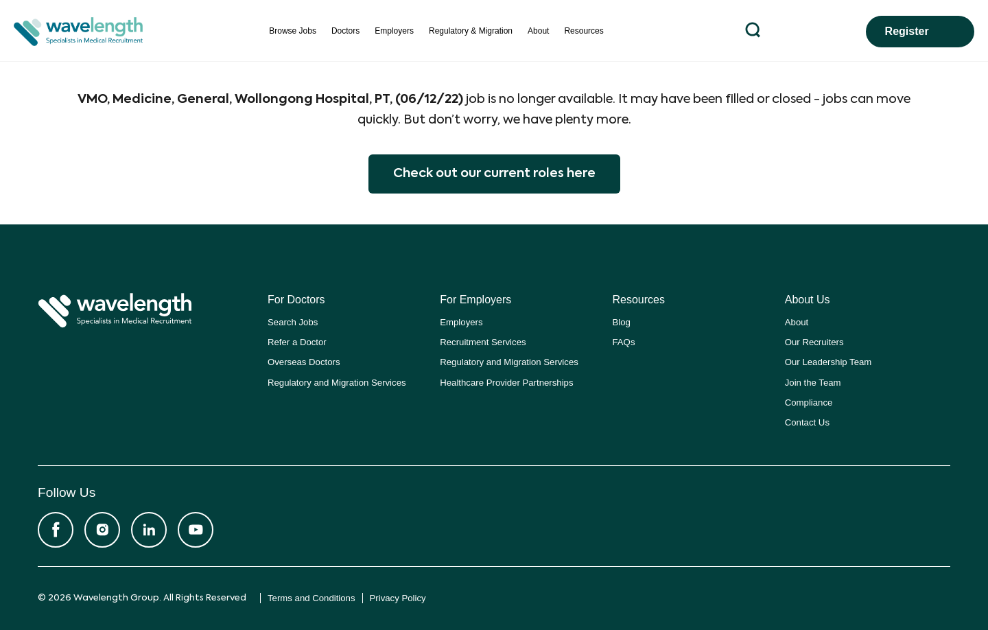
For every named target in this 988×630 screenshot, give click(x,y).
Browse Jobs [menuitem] (292, 31)
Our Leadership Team (828, 362)
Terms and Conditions (311, 598)
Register (907, 31)
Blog (622, 322)
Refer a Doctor (297, 342)
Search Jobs (293, 322)
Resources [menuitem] (583, 31)
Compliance (809, 402)
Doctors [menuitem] (345, 31)
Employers (461, 322)
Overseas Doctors (304, 362)
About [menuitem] (538, 31)
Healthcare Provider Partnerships (506, 382)
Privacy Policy (398, 598)
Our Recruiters (814, 342)
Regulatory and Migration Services (337, 382)
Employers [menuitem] (394, 31)
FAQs (624, 342)
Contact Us (807, 422)
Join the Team (813, 382)
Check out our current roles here (494, 173)
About (796, 322)
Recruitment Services (483, 342)
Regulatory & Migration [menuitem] (471, 31)
